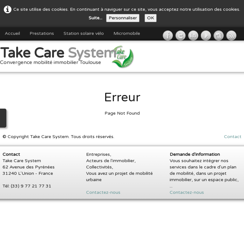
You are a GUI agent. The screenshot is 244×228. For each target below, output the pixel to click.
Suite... (95, 18)
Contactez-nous (103, 192)
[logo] (60, 57)
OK (150, 18)
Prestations (42, 33)
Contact (232, 136)
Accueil (12, 33)
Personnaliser (123, 18)
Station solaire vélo (84, 33)
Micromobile (126, 33)
